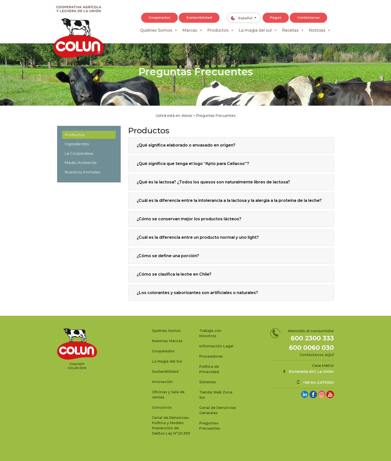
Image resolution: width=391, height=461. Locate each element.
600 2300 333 (312, 338)
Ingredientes (77, 144)
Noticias (317, 30)
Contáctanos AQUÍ (316, 355)
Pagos (275, 17)
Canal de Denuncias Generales (217, 410)
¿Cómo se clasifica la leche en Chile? (174, 274)
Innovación (162, 382)
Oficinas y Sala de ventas (168, 394)
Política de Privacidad (209, 369)
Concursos (162, 407)
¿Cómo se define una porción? (168, 255)
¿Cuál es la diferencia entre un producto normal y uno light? (198, 237)
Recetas (290, 30)
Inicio (187, 115)
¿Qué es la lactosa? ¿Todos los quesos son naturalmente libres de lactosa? (213, 182)
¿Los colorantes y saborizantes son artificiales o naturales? (197, 292)
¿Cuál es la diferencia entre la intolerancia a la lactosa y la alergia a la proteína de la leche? (229, 200)
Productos (218, 30)
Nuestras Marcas (167, 341)
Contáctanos (308, 17)
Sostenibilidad (199, 17)
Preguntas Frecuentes (209, 426)
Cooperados (159, 17)
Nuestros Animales (82, 172)
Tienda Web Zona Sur (215, 395)
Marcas (189, 30)
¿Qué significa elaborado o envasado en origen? (186, 145)
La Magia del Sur (167, 361)
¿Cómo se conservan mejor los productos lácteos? (189, 219)
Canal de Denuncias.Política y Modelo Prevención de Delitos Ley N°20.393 (171, 425)
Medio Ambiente (81, 162)
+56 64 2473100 (318, 382)
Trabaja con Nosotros (210, 333)
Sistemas (207, 382)
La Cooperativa (79, 153)
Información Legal (216, 346)
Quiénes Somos (156, 30)
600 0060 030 (311, 347)
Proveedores (211, 356)
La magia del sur (255, 30)
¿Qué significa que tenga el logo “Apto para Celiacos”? (193, 163)
